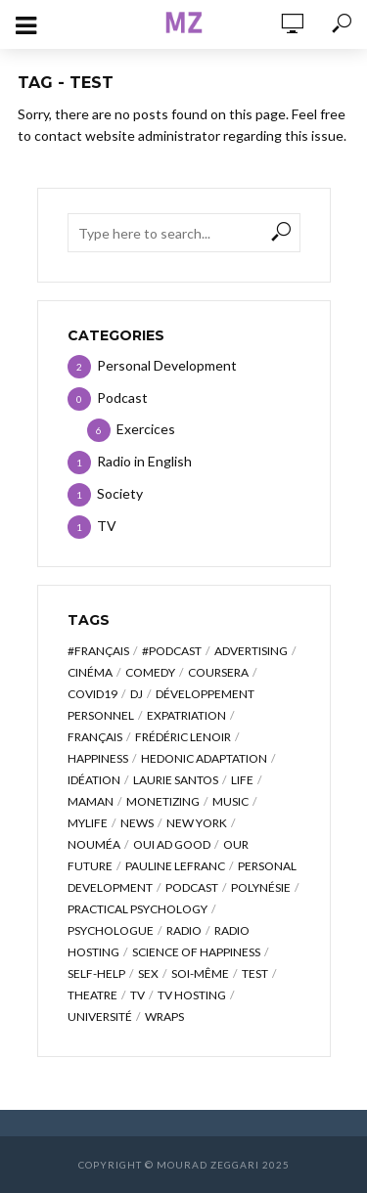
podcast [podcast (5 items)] (191, 887)
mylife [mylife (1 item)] (88, 823)
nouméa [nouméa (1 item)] (94, 844)
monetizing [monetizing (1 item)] (163, 801)
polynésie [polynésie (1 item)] (261, 887)
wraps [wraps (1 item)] (164, 1016)
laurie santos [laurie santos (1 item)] (175, 780)
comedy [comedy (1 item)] (150, 672)
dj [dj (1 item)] (136, 693)
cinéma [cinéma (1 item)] (90, 672)
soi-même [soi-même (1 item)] (200, 973)
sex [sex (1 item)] (148, 973)
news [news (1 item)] (137, 823)
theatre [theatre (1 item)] (92, 995)
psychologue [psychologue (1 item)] (111, 930)
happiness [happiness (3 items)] (98, 758)
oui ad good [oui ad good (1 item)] (171, 844)
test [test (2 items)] (255, 973)
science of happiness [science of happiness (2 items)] (196, 952)
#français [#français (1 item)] (98, 650)
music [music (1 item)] (230, 801)
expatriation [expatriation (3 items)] (186, 715)
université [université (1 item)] (100, 1016)
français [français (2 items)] (95, 736)
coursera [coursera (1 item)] (218, 672)
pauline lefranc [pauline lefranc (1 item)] (175, 866)
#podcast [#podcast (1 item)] (172, 650)
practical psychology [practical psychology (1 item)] (137, 909)
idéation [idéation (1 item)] (94, 780)
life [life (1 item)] (242, 780)
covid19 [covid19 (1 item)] (92, 693)
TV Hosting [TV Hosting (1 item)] (192, 995)
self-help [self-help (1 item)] (96, 973)
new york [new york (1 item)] (196, 823)
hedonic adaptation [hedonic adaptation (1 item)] (204, 758)
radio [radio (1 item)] (184, 930)
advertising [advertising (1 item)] (251, 650)
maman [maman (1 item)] (91, 801)
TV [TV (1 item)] (137, 995)
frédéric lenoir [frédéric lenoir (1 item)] (183, 736)
